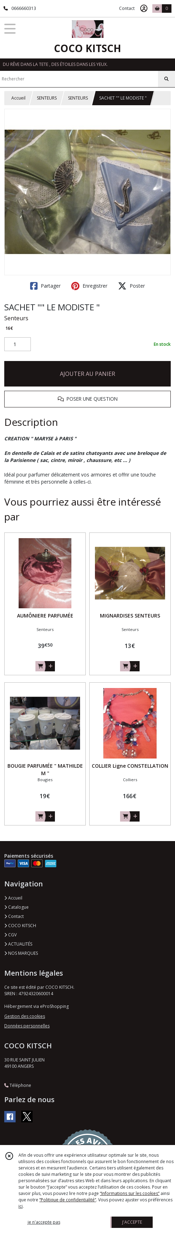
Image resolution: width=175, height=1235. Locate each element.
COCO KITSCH (20, 926)
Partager (45, 286)
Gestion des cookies (24, 1016)
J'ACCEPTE (132, 1222)
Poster (131, 286)
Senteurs (16, 318)
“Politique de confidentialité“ (67, 1200)
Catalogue (16, 907)
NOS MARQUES (21, 953)
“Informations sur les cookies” (129, 1193)
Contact (127, 8)
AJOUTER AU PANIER (87, 374)
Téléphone (17, 1085)
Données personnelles (27, 1026)
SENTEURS (47, 98)
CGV (10, 935)
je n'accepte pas (44, 1222)
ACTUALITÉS (18, 944)
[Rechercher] (166, 79)
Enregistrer (89, 286)
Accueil (18, 98)
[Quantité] (17, 344)
